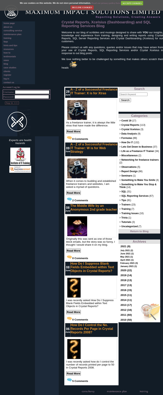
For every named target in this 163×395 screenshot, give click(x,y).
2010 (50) (126, 319)
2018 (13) (126, 280)
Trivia (124, 217)
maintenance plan (12, 34)
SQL (123, 191)
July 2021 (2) (126, 250)
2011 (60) (126, 314)
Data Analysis (129, 133)
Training (126, 209)
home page (9, 23)
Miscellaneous (129, 155)
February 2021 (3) (129, 263)
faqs (6, 41)
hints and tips (10, 45)
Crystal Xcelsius (130, 129)
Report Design (129, 171)
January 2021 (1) (128, 266)
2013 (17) (126, 304)
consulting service (13, 30)
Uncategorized (129, 226)
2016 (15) (126, 290)
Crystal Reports (130, 125)
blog (6, 64)
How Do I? (127, 142)
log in (6, 78)
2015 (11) (126, 295)
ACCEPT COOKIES (132, 3)
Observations (129, 167)
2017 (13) (126, 285)
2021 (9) (125, 246)
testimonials (10, 56)
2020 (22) (126, 270)
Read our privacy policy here (106, 3)
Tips (123, 200)
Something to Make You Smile (138, 180)
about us (8, 27)
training (7, 38)
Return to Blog (139, 231)
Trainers (126, 204)
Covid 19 (126, 120)
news (6, 60)
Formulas (126, 138)
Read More (73, 131)
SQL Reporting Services (135, 196)
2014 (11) (126, 300)
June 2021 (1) (127, 253)
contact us (9, 82)
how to (7, 53)
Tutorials (126, 222)
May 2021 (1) (126, 257)
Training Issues (130, 213)
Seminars (126, 175)
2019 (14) (126, 275)
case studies (10, 67)
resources (9, 49)
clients (7, 71)
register (7, 75)
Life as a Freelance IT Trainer (137, 151)
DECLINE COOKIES (82, 7)
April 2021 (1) (127, 260)
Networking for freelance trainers (140, 159)
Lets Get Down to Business (136, 146)
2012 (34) (126, 309)
